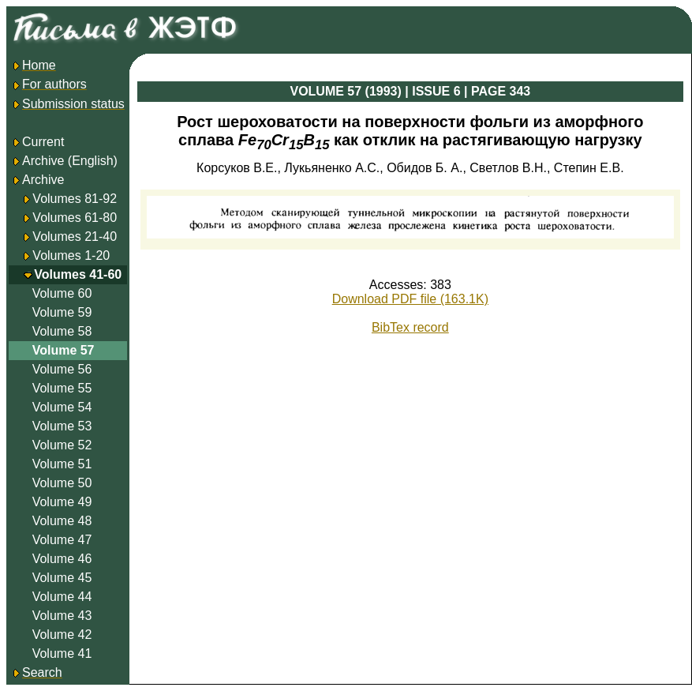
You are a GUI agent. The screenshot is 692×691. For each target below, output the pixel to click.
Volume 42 (62, 634)
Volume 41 (62, 653)
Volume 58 (62, 331)
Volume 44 (62, 596)
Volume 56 (62, 369)
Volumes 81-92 (74, 198)
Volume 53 (62, 426)
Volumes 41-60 (78, 274)
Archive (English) (64, 160)
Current (37, 141)
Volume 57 (63, 350)
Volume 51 (62, 464)
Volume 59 (62, 312)
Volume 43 (62, 615)
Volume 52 (62, 445)
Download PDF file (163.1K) (410, 299)
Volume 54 (62, 407)
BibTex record (410, 327)
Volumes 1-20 (71, 255)
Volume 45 (62, 577)
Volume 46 (62, 558)
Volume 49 (62, 502)
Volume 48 (62, 521)
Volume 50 (62, 483)
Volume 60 (62, 293)
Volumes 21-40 (74, 236)
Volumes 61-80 (74, 217)
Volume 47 (62, 539)
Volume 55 (62, 388)
